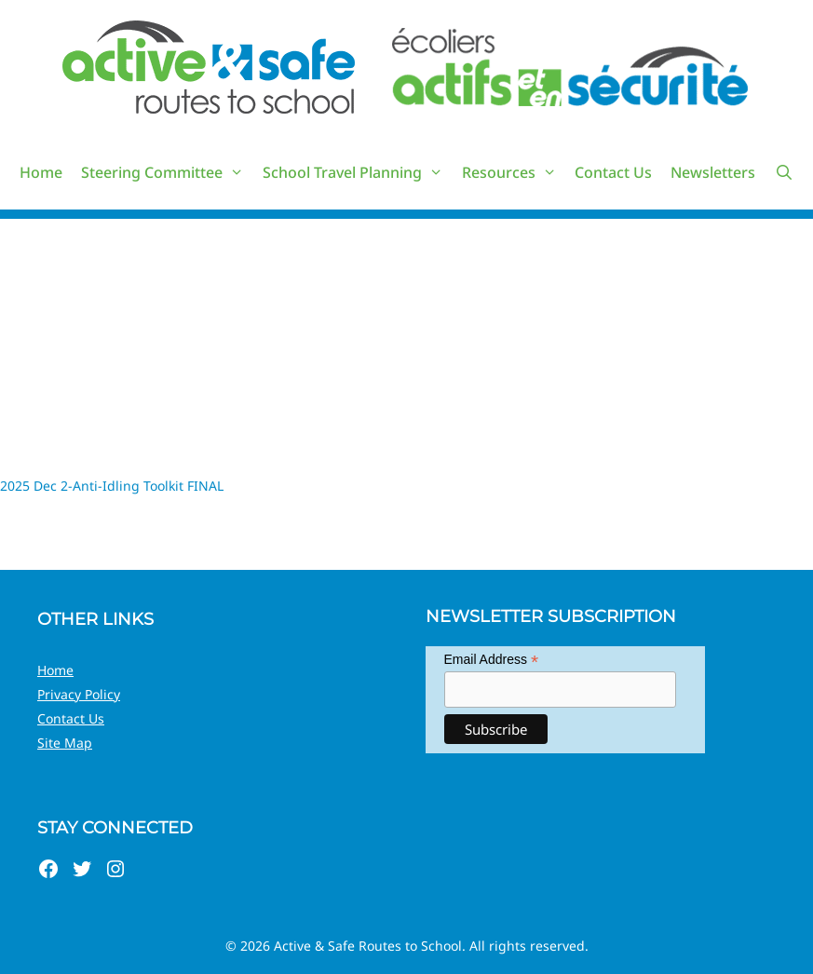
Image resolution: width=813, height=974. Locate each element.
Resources (514, 172)
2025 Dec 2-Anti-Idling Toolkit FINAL (112, 485)
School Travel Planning (358, 172)
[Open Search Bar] (784, 172)
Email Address (491, 660)
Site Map (64, 742)
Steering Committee (167, 172)
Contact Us (613, 172)
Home (41, 172)
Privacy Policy (78, 694)
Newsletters (713, 172)
